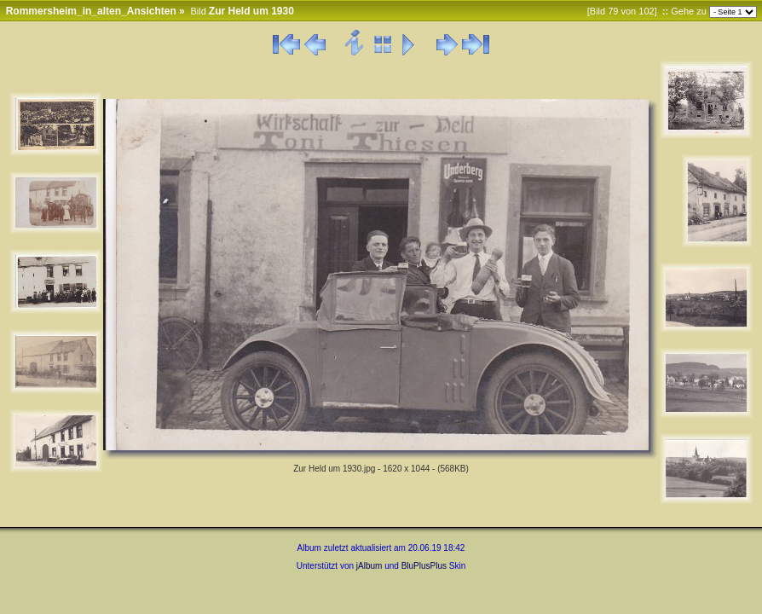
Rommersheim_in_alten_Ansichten (91, 11)
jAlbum (369, 566)
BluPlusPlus (424, 566)
